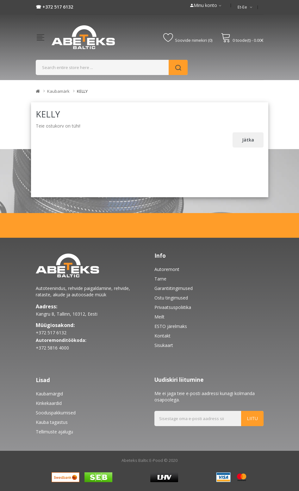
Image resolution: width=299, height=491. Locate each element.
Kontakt (162, 336)
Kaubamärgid (49, 394)
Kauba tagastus (52, 422)
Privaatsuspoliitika (172, 307)
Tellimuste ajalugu (54, 432)
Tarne (160, 279)
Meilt (159, 317)
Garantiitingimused (173, 288)
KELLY (82, 91)
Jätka (248, 140)
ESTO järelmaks (170, 326)
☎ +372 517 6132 (54, 7)
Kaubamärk (58, 91)
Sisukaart (163, 345)
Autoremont (166, 269)
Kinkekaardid (49, 403)
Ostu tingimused (171, 298)
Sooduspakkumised (56, 413)
